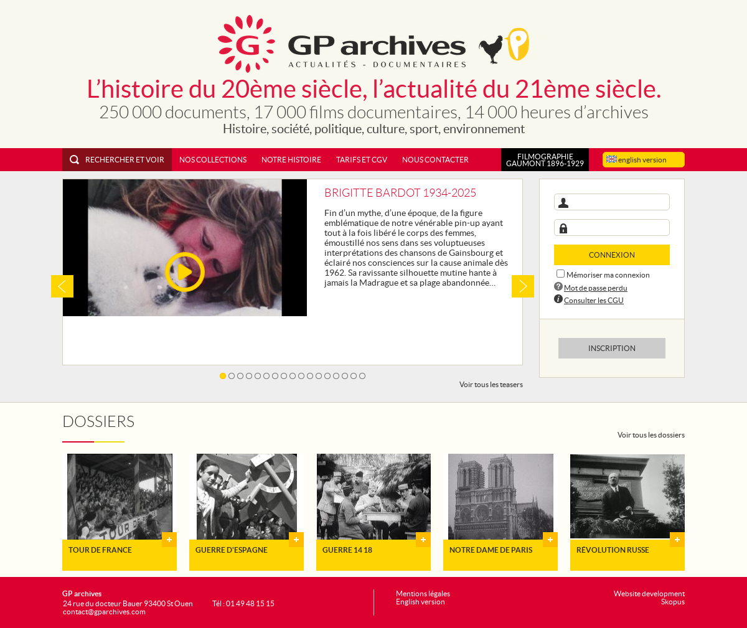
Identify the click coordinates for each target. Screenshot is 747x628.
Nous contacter (435, 160)
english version (636, 160)
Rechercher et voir (117, 159)
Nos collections (213, 160)
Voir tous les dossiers (651, 435)
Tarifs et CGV (361, 160)
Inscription (612, 348)
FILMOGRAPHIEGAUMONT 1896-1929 (545, 159)
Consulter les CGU (594, 300)
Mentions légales (423, 593)
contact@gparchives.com (104, 611)
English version (420, 602)
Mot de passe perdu (595, 288)
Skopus (673, 602)
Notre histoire (291, 160)
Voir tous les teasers (491, 384)
